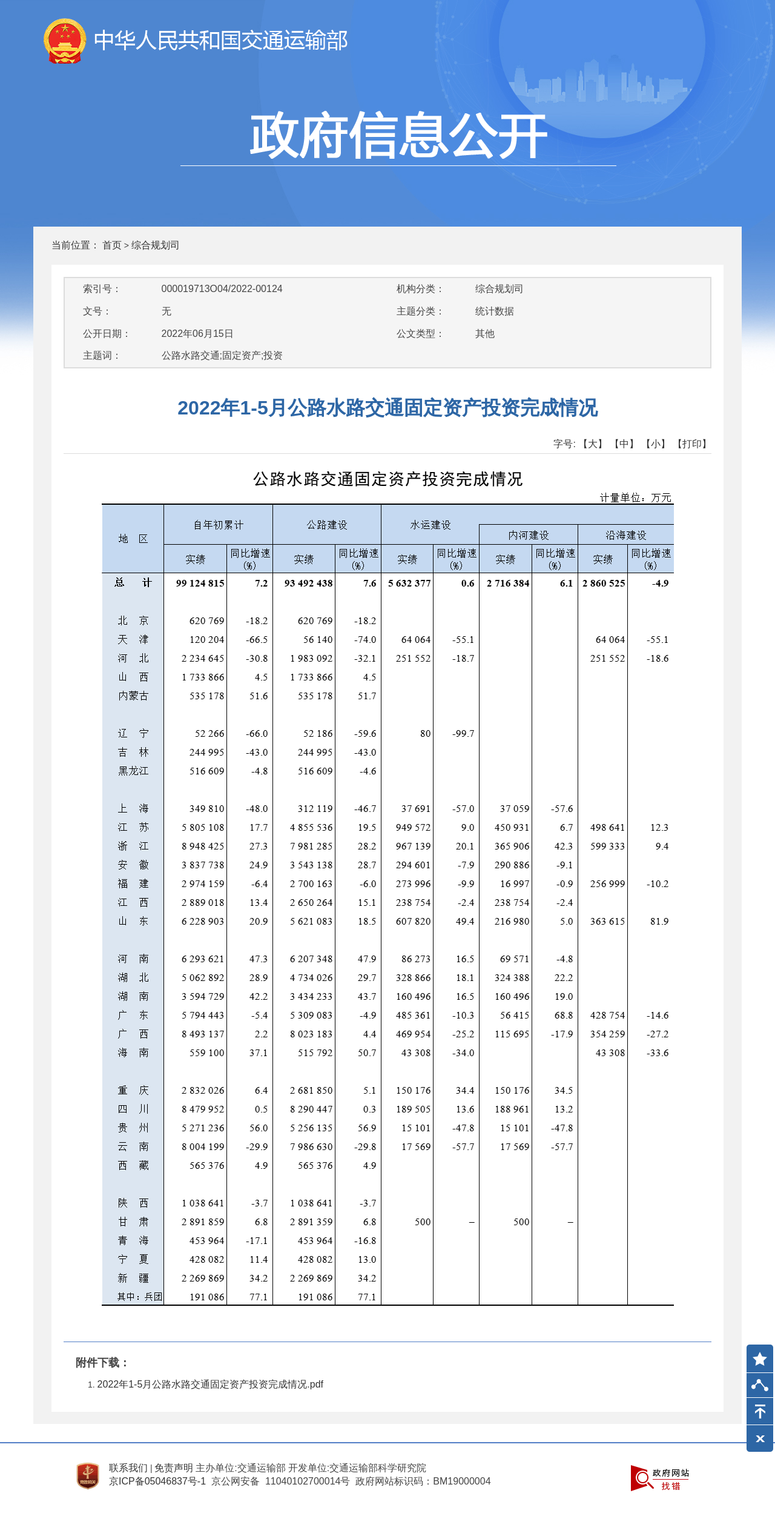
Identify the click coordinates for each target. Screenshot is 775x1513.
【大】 (592, 444)
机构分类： (421, 289)
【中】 (624, 444)
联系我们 (128, 1468)
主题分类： (421, 311)
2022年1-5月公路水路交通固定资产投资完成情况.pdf (210, 1384)
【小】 (655, 444)
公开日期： (107, 333)
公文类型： (421, 333)
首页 (112, 245)
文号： (97, 311)
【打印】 (692, 444)
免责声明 (173, 1468)
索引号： (102, 289)
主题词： (102, 355)
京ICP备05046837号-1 (157, 1481)
